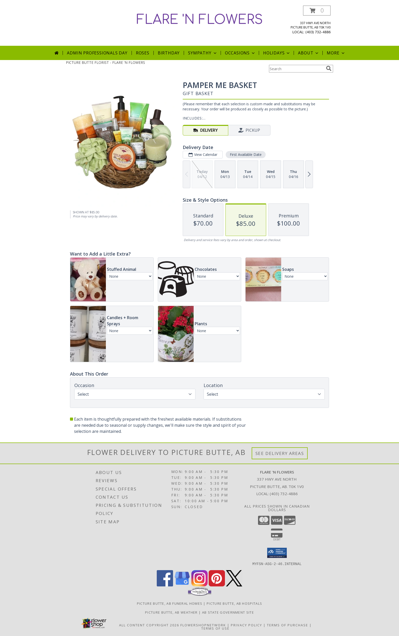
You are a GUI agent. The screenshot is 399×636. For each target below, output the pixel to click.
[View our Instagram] (199, 584)
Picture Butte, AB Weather (171, 612)
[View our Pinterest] (217, 584)
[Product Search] (296, 68)
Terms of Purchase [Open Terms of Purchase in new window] (287, 625)
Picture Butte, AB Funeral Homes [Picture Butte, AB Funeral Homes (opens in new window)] (169, 603)
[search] (329, 68)
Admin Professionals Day (97, 53)
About (308, 53)
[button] (317, 11)
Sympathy (202, 53)
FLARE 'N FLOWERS (199, 20)
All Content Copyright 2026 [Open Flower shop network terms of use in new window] (149, 625)
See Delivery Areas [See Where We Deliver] (279, 453)
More (336, 53)
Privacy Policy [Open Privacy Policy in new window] (246, 625)
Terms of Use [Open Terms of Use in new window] (215, 628)
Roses (142, 53)
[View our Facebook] (165, 584)
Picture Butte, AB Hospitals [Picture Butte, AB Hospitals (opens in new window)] (234, 603)
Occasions (240, 53)
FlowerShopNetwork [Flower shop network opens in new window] (203, 625)
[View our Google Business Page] (182, 584)
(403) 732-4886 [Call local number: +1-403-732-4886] (318, 31)
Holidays (277, 53)
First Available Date (246, 154)
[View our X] (234, 584)
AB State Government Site (228, 612)
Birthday (169, 53)
